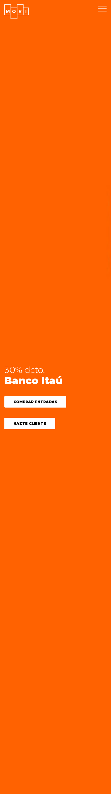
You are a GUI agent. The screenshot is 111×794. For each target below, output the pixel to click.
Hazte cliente (29, 423)
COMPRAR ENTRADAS (35, 402)
